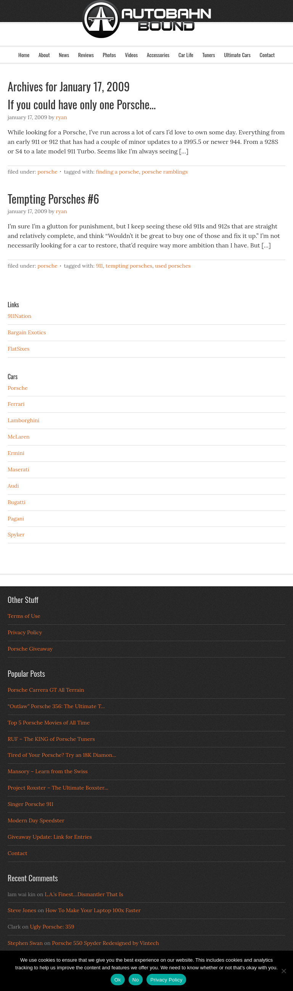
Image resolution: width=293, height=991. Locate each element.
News (64, 55)
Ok (117, 980)
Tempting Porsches (129, 265)
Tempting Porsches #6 (53, 198)
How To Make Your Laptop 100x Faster (93, 910)
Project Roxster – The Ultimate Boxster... (58, 787)
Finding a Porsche (117, 171)
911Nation (19, 316)
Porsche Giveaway (30, 648)
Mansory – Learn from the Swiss (48, 771)
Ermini (16, 453)
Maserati (18, 469)
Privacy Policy (25, 632)
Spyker (16, 534)
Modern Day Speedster (36, 820)
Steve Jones (22, 910)
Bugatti (17, 502)
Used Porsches (172, 265)
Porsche (47, 171)
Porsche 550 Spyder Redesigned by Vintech (105, 943)
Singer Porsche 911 (30, 804)
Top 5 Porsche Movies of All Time (49, 722)
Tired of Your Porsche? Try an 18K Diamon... (62, 755)
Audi (13, 485)
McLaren (19, 436)
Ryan (61, 117)
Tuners (208, 55)
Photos (109, 55)
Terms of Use (24, 616)
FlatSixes (18, 348)
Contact (267, 55)
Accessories (158, 55)
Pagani (16, 518)
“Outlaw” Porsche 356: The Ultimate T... (56, 706)
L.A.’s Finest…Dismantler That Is (84, 894)
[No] (283, 971)
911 (99, 265)
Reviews (86, 55)
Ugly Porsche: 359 (52, 926)
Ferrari (16, 404)
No (135, 980)
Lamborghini (23, 420)
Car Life (186, 55)
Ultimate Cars (237, 55)
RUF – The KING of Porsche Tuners (51, 739)
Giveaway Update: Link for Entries (50, 836)
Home (23, 55)
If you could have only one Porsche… (82, 104)
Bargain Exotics (27, 332)
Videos (131, 55)
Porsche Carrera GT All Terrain (46, 689)
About (44, 55)
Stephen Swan (25, 943)
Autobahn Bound (146, 30)
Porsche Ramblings (165, 171)
